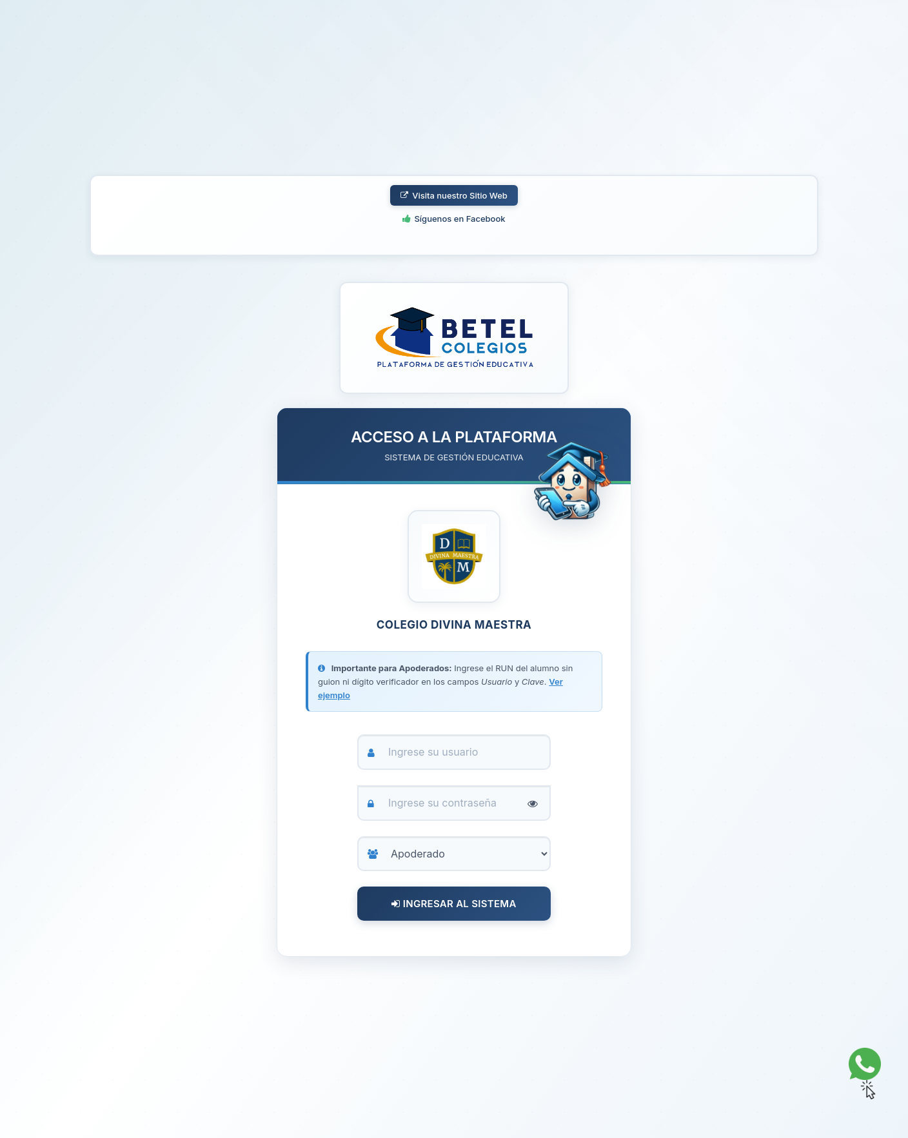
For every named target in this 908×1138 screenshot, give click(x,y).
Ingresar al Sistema (453, 904)
